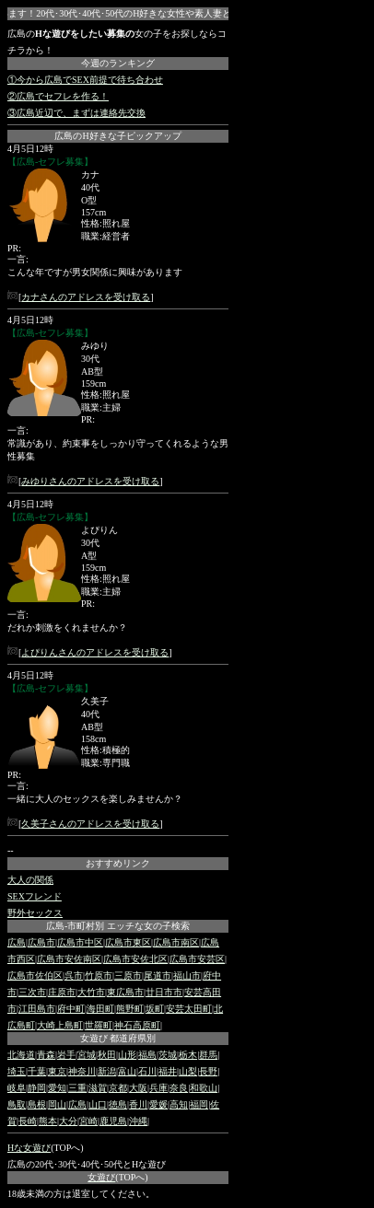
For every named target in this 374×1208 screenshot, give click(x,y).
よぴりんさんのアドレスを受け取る (95, 652)
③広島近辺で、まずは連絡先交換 (76, 113)
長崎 (27, 1121)
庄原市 (62, 992)
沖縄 (138, 1121)
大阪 (138, 1088)
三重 (77, 1088)
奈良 (178, 1088)
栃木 (188, 1055)
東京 (57, 1071)
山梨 (188, 1071)
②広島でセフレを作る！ (58, 96)
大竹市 (91, 992)
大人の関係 (30, 880)
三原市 (128, 975)
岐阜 (16, 1088)
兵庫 (158, 1088)
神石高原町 (137, 1025)
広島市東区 (128, 942)
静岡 (37, 1088)
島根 (37, 1104)
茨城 (167, 1055)
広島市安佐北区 (135, 959)
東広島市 (125, 992)
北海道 (21, 1055)
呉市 (73, 975)
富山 (127, 1071)
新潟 (107, 1071)
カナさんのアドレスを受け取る (85, 297)
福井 (167, 1071)
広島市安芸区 (197, 959)
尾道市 (157, 975)
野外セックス (35, 913)
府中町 (71, 1009)
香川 (138, 1104)
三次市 (32, 992)
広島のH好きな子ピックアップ (117, 136)
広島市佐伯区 (35, 975)
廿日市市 (164, 992)
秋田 (107, 1055)
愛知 (57, 1088)
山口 (97, 1104)
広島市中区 (80, 942)
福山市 (187, 975)
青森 (46, 1055)
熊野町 (130, 1009)
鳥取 (16, 1104)
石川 (147, 1071)
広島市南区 (176, 942)
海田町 (100, 1009)
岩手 (66, 1055)
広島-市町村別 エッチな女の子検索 (118, 926)
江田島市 (36, 1009)
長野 (208, 1071)
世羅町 (98, 1025)
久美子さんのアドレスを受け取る (90, 824)
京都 (118, 1088)
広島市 (41, 942)
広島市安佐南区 (69, 959)
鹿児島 (113, 1121)
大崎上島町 (60, 1025)
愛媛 (158, 1104)
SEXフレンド (34, 896)
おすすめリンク (118, 863)
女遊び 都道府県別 (118, 1038)
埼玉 (16, 1071)
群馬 (208, 1055)
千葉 (37, 1071)
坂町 (155, 1009)
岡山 (57, 1104)
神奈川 (82, 1071)
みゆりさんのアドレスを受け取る (90, 481)
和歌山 (203, 1088)
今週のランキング (118, 63)
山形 (127, 1055)
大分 (68, 1121)
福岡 (199, 1104)
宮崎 (88, 1121)
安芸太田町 (189, 1009)
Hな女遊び (29, 1148)
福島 (147, 1055)
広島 (16, 942)
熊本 (48, 1121)
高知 (178, 1104)
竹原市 (98, 975)
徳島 (118, 1104)
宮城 (86, 1055)
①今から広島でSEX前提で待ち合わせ (85, 80)
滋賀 (97, 1088)
